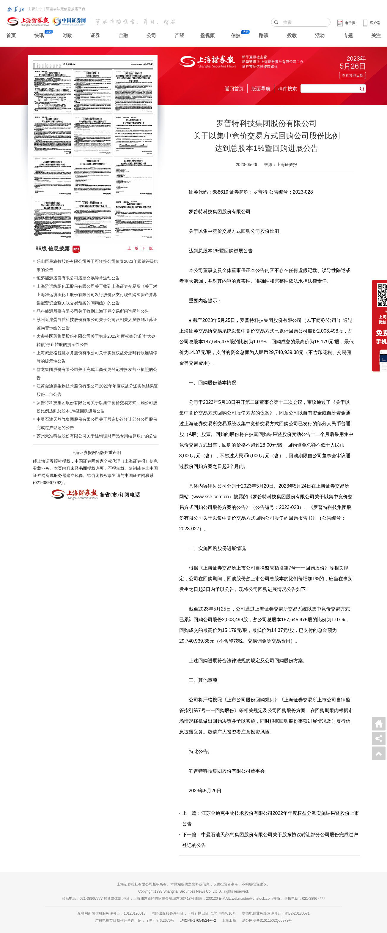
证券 (95, 35)
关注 (376, 35)
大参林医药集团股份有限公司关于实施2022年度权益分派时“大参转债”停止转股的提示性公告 (96, 340)
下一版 (147, 248)
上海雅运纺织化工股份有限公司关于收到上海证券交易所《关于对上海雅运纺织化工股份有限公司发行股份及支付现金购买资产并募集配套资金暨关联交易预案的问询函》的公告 (97, 294)
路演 (263, 35)
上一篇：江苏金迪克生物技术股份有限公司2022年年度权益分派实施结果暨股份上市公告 (270, 818)
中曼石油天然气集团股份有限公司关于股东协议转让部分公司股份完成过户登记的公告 (97, 423)
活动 (320, 35)
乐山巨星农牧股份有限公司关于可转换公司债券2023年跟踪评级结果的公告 (97, 265)
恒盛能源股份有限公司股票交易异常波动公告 (78, 278)
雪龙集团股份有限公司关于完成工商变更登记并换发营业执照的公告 (97, 373)
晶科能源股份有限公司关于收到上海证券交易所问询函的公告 (93, 311)
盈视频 (207, 35)
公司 (151, 35)
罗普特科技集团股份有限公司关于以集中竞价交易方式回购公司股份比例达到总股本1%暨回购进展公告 (97, 406)
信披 (235, 35)
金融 (123, 35)
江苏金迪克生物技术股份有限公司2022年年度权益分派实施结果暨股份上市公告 (97, 390)
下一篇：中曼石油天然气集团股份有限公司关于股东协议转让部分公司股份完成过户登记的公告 (270, 840)
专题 (348, 35)
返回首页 (234, 88)
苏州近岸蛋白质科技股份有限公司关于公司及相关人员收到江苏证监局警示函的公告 (97, 323)
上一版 (133, 248)
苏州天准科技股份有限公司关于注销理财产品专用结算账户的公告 (97, 436)
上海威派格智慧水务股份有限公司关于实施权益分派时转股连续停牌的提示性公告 (97, 356)
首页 (11, 35)
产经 (179, 35)
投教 (292, 35)
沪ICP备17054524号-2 (198, 920)
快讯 (39, 35)
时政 (67, 35)
